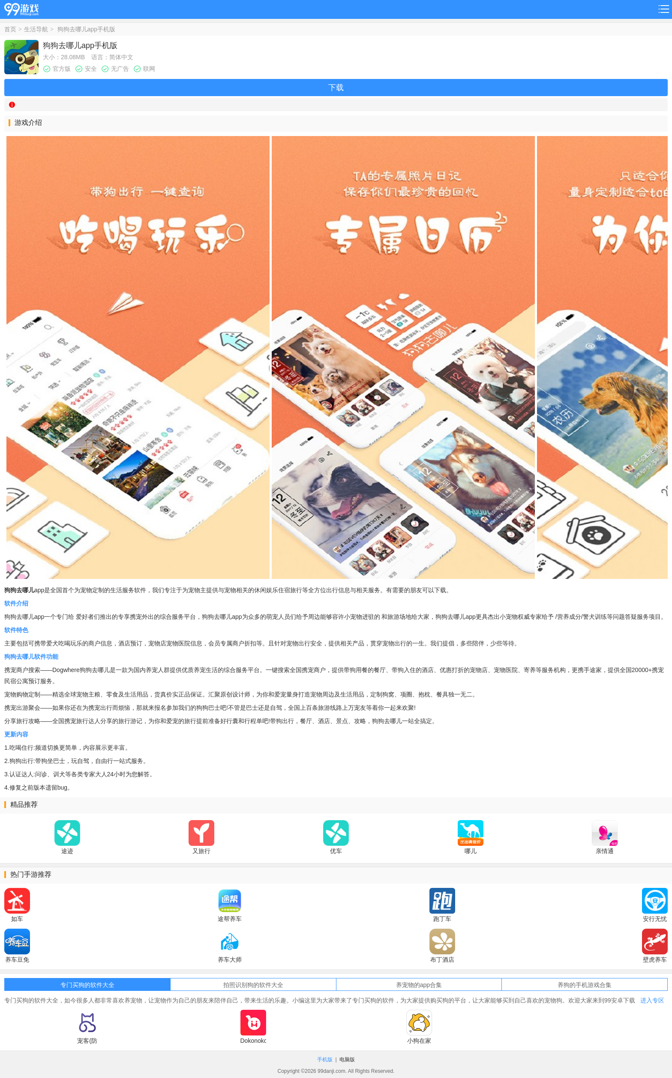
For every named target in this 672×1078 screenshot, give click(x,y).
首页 (10, 29)
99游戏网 (21, 8)
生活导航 (36, 29)
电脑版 (347, 1060)
